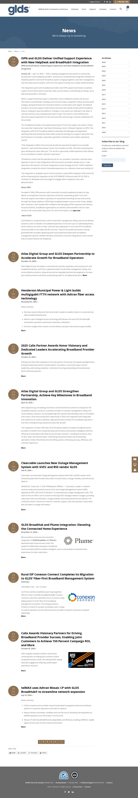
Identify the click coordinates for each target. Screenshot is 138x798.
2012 (104, 118)
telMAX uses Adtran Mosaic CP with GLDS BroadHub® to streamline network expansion (53, 690)
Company (103, 9)
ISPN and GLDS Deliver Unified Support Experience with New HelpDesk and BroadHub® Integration (56, 60)
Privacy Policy (77, 787)
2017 (104, 94)
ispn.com (76, 210)
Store (84, 9)
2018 (104, 90)
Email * (104, 156)
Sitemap (87, 787)
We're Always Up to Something (69, 35)
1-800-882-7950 (122, 2)
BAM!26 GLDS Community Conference (53, 9)
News (69, 31)
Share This (12, 749)
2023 (104, 76)
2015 (104, 104)
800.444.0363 (92, 783)
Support (92, 9)
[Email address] (113, 160)
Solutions (75, 9)
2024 (104, 71)
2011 (104, 123)
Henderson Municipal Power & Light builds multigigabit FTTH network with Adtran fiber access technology (57, 294)
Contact (113, 9)
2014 (104, 109)
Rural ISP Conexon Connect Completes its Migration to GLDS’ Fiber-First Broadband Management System (57, 576)
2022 (104, 80)
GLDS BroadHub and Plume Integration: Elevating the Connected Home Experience (55, 527)
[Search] (119, 9)
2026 (104, 62)
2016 (104, 99)
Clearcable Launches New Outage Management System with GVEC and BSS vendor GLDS (54, 465)
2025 (104, 66)
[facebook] (104, 2)
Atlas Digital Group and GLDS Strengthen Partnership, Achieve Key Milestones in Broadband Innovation (56, 395)
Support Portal (95, 2)
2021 (104, 85)
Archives (106, 58)
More (85, 275)
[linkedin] (110, 2)
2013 (104, 113)
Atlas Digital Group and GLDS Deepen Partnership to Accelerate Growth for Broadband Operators (57, 256)
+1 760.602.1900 (67, 783)
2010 (104, 127)
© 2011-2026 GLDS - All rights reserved (59, 787)
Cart (127, 8)
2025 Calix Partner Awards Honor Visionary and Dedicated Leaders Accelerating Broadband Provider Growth (57, 349)
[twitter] (107, 2)
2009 (104, 132)
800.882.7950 (39, 783)
